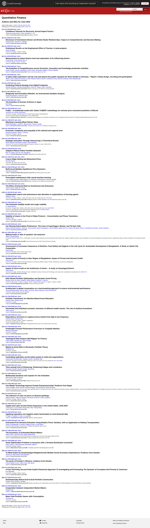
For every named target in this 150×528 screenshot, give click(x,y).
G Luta (25, 416)
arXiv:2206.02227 (9, 214)
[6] (2, 74)
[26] (3, 266)
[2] (2, 38)
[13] (3, 138)
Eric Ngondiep (10, 471)
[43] (3, 430)
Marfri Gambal (10, 142)
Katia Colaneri (10, 444)
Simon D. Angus (36, 87)
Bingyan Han (9, 490)
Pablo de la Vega (20, 188)
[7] (2, 83)
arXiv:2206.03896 (9, 373)
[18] (3, 184)
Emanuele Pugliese (42, 70)
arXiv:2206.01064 (9, 148)
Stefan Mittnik (31, 280)
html (19, 157)
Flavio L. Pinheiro (23, 132)
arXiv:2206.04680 (9, 440)
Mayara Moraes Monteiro (13, 228)
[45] (3, 450)
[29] (3, 296)
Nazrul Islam (9, 250)
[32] (3, 326)
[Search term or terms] (124, 9)
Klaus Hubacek (39, 290)
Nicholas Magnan (30, 387)
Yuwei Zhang (18, 60)
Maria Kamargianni (43, 228)
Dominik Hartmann (11, 132)
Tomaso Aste (19, 319)
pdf (15, 29)
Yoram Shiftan (53, 228)
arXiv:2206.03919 (9, 383)
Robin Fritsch (10, 434)
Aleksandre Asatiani (21, 142)
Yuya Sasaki (18, 407)
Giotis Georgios (10, 50)
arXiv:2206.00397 (9, 83)
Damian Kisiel (10, 300)
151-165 (27, 25)
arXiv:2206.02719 (9, 244)
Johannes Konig (10, 33)
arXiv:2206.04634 (9, 430)
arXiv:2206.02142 (9, 192)
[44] (3, 440)
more (26, 26)
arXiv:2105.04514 (47, 197)
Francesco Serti (22, 95)
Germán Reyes (10, 161)
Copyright (79, 520)
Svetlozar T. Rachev (42, 280)
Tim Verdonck (32, 179)
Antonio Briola (10, 319)
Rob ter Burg (24, 290)
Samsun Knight (37, 124)
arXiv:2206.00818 (9, 128)
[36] (3, 365)
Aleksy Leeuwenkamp (12, 236)
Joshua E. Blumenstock (24, 124)
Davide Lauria (10, 280)
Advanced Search (127, 11)
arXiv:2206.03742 (9, 345)
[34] (3, 345)
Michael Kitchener (11, 87)
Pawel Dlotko (10, 340)
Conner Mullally (10, 387)
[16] (3, 167)
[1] (2, 29)
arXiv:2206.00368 (9, 66)
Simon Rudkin (26, 340)
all (30, 26)
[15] (3, 157)
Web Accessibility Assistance (121, 520)
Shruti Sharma (40, 387)
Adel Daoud (16, 454)
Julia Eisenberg (19, 444)
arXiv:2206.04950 (9, 459)
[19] (3, 192)
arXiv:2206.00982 (9, 138)
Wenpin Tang (10, 218)
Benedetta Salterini (31, 444)
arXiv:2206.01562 (9, 175)
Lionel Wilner (39, 424)
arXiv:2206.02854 (9, 276)
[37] (3, 373)
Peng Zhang (9, 60)
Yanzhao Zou (10, 112)
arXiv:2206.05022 (9, 467)
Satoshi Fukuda (22, 369)
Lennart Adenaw (31, 78)
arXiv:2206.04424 (9, 420)
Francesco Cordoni (11, 171)
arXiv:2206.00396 (9, 74)
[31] (3, 315)
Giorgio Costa (10, 481)
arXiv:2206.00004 (9, 29)
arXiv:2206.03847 (9, 365)
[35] (3, 355)
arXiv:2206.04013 (9, 393)
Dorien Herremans (20, 112)
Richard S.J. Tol (30, 33)
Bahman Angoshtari (12, 330)
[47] (3, 467)
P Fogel (8, 416)
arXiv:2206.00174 (9, 46)
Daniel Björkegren (11, 124)
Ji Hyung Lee (10, 407)
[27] (3, 276)
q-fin (12, 11)
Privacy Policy (80, 523)
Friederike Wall (37, 359)
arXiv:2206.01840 (9, 184)
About (4, 520)
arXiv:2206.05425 (9, 494)
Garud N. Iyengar (20, 481)
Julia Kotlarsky (32, 142)
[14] (3, 148)
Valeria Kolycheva (21, 397)
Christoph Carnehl (11, 369)
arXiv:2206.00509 (9, 91)
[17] (3, 175)
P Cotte (20, 416)
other (18, 29)
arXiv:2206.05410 (9, 486)
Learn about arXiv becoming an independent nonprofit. (75, 3)
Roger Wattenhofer (29, 434)
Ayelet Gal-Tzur (63, 228)
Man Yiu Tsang (10, 152)
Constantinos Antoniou (91, 228)
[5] (2, 66)
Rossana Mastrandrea (12, 290)
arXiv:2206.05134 (9, 477)
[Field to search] (137, 9)
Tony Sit (17, 152)
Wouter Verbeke (51, 179)
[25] (3, 256)
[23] (3, 232)
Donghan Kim (10, 349)
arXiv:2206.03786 (9, 355)
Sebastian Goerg (52, 78)
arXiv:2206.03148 (9, 286)
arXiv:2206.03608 (9, 326)
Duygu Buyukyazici (11, 95)
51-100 (18, 25)
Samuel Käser (18, 434)
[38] (3, 383)
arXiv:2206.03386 (9, 315)
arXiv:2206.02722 (9, 256)
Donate (145, 3)
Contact (44, 520)
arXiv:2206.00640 (9, 100)
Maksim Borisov (10, 397)
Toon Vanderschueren (12, 179)
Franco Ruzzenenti (50, 290)
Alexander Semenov (33, 397)
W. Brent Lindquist (20, 280)
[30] (3, 306)
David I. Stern (20, 33)
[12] (3, 128)
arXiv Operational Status (120, 523)
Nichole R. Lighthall (21, 42)
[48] (3, 477)
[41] (3, 412)
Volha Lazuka (10, 310)
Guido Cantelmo (104, 228)
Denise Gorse (19, 300)
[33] (3, 336)
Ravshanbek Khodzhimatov (14, 359)
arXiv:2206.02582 (9, 232)
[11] (3, 120)
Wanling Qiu (18, 340)
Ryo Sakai (9, 104)
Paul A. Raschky (47, 87)
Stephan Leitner (10, 196)
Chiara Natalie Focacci (12, 463)
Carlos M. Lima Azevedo (29, 228)
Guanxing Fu (9, 498)
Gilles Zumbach (18, 377)
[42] (3, 420)
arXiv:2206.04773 (9, 450)
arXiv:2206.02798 (9, 266)
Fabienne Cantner (19, 78)
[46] (3, 459)
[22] (3, 224)
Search (146, 9)
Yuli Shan (31, 290)
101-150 (22, 25)
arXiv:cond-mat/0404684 (48, 208)
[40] (3, 403)
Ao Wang (22, 424)
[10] (3, 108)
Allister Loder (9, 78)
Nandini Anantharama (23, 87)
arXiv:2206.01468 (9, 167)
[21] (3, 214)
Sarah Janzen (20, 387)
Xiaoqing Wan (10, 42)
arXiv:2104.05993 (58, 360)
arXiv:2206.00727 (9, 120)
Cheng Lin (9, 454)
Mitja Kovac (23, 463)
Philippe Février (30, 424)
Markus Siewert (41, 78)
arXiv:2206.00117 (9, 38)
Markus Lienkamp (63, 78)
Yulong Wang (38, 407)
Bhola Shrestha (50, 387)
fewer (22, 26)
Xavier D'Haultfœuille (12, 424)
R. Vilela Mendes (11, 206)
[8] (2, 91)
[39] (3, 393)
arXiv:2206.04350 (9, 412)
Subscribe (44, 523)
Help (121, 11)
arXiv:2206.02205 (9, 202)
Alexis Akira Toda (28, 407)
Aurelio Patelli (10, 70)
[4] (2, 56)
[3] (2, 46)
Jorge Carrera (10, 188)
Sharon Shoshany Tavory (76, 228)
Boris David (9, 377)
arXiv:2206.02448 (9, 224)
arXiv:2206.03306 (9, 306)
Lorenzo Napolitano (21, 70)
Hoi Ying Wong (25, 152)
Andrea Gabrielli (53, 70)
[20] (3, 202)
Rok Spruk (31, 463)
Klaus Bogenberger (75, 78)
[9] (2, 100)
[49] (3, 486)
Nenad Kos (31, 369)
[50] (3, 494)
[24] (3, 244)
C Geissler (14, 416)
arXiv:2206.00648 (9, 108)
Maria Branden (24, 454)
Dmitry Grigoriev (45, 397)
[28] (3, 286)
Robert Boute (24, 179)
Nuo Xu (24, 60)
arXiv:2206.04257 (9, 403)
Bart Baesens (42, 179)
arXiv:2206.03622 (9, 336)
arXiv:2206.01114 (9, 157)
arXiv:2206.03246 (9, 296)
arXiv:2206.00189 (9, 56)
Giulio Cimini (31, 70)
